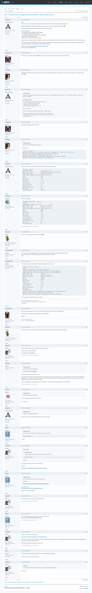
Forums (61, 2)
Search (13, 8)
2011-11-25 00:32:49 (25, 231)
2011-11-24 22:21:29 (25, 139)
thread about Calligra (26, 43)
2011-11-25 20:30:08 (25, 473)
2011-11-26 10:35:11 (25, 562)
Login (22, 8)
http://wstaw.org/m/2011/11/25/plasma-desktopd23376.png (34, 536)
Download (87, 2)
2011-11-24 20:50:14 (25, 70)
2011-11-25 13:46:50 (25, 327)
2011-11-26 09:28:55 (25, 550)
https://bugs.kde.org (31, 47)
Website (8, 33)
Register (17, 8)
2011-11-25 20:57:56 (25, 513)
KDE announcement (29, 28)
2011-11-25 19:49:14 (25, 427)
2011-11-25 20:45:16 (25, 496)
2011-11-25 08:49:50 (25, 250)
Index (5, 8)
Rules (9, 8)
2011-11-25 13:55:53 (25, 345)
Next (19, 17)
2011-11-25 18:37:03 (25, 408)
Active (80, 10)
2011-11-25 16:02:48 (25, 363)
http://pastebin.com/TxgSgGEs (28, 353)
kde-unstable (60, 23)
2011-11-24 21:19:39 (25, 122)
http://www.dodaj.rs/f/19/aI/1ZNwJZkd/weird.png (31, 488)
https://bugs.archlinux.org (42, 46)
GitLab (70, 2)
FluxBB (86, 588)
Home (48, 2)
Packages (54, 2)
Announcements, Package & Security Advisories (23, 14)
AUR (82, 2)
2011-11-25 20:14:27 (25, 445)
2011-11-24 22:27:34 (25, 163)
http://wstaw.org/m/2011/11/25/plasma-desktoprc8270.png (34, 468)
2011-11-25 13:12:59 (25, 261)
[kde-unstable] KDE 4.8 (47, 14)
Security (77, 2)
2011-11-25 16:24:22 (25, 389)
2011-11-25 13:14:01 (25, 308)
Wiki (66, 2)
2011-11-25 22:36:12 (25, 531)
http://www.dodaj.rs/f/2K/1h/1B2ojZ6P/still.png (31, 517)
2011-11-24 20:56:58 (25, 89)
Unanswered (85, 10)
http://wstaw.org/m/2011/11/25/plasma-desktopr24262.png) (73, 539)
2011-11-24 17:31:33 (25, 52)
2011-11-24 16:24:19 (25, 19)
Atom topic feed (84, 586)
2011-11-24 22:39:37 (25, 196)
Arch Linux (8, 2)
